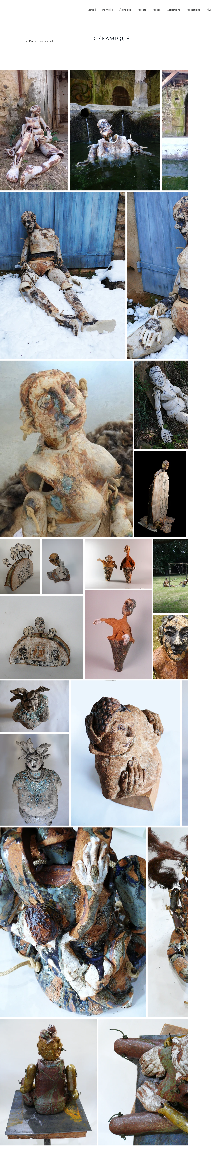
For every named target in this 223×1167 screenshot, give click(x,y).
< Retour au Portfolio (40, 41)
